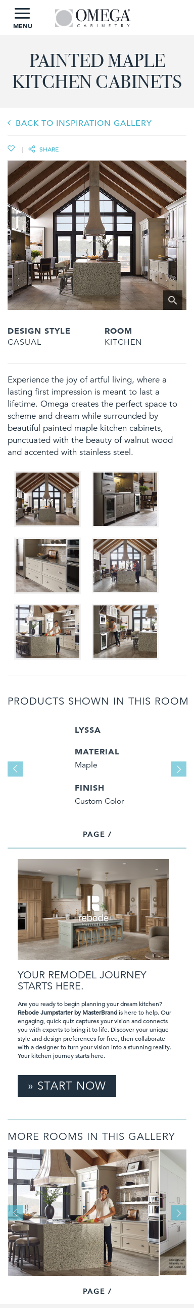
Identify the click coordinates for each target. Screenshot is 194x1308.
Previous (15, 769)
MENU (22, 19)
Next (178, 769)
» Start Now (67, 1086)
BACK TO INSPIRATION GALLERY (84, 123)
